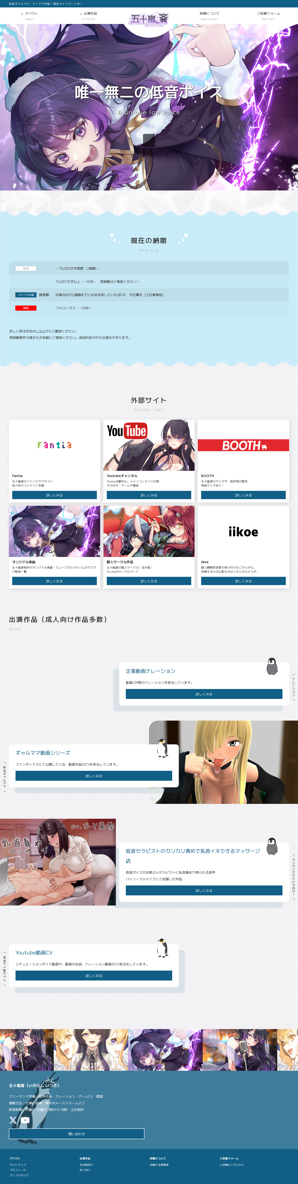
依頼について (209, 16)
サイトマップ (18, 1165)
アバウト (29, 16)
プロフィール (18, 1170)
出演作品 (88, 16)
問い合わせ (76, 1134)
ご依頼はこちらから (232, 1165)
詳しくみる (204, 694)
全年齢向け (86, 1165)
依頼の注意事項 (159, 1165)
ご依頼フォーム (268, 16)
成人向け (85, 1170)
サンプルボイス (19, 1175)
